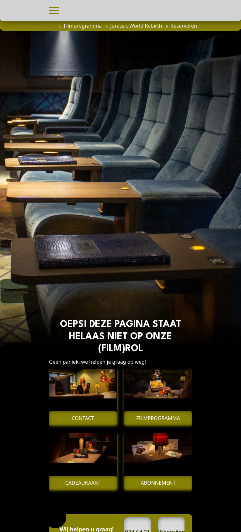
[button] (54, 9)
